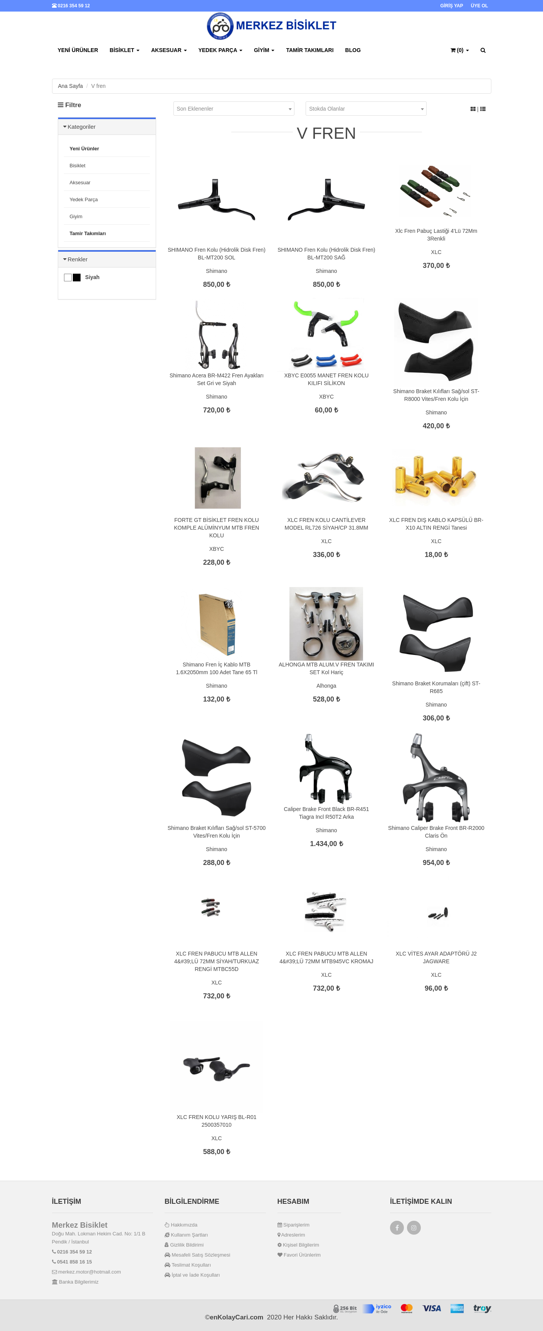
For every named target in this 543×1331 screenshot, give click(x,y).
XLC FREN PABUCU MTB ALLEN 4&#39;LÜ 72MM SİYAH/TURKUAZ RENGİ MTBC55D (216, 961)
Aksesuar (169, 50)
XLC (436, 252)
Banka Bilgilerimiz (75, 1282)
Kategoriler (82, 126)
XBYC (326, 397)
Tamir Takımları (309, 50)
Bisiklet (125, 50)
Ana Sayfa (70, 86)
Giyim (264, 50)
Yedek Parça (220, 50)
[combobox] (233, 108)
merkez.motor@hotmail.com (86, 1272)
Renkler (78, 259)
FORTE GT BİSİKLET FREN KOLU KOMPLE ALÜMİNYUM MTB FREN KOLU (216, 527)
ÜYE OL (479, 5)
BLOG (353, 50)
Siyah (82, 277)
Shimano (216, 271)
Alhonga (326, 686)
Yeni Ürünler (78, 50)
